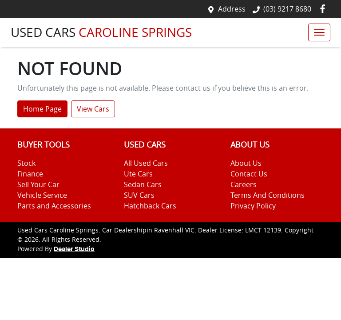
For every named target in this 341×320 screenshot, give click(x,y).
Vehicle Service (42, 195)
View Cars (93, 109)
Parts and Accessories (54, 206)
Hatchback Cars (150, 206)
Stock (26, 163)
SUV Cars (139, 195)
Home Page (42, 109)
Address (232, 9)
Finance (30, 174)
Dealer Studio (74, 249)
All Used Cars (146, 163)
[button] (319, 32)
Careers (243, 184)
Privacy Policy (253, 206)
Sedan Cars (143, 184)
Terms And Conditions (267, 195)
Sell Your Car (38, 184)
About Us (246, 163)
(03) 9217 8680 (287, 9)
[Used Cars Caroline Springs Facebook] (324, 8)
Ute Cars (138, 174)
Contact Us (248, 174)
